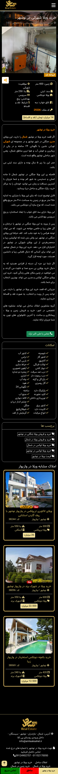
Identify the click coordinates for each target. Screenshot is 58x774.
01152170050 (40, 756)
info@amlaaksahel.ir (30, 741)
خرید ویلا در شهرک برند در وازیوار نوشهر (29, 586)
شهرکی (6, 142)
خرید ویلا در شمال (41, 766)
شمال (24, 137)
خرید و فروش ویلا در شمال (39, 440)
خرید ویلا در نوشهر (46, 130)
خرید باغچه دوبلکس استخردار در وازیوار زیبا (29, 659)
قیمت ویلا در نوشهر (43, 456)
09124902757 (23, 756)
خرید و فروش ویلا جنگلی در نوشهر (36, 434)
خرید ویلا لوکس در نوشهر (40, 451)
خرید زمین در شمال (20, 766)
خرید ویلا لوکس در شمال (40, 445)
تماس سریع (10, 771)
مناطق (29, 771)
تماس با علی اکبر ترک (40, 334)
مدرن (52, 142)
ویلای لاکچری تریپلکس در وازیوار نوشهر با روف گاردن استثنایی (29, 513)
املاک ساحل (41, 763)
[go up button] (4, 763)
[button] (20, 66)
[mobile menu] (53, 4)
